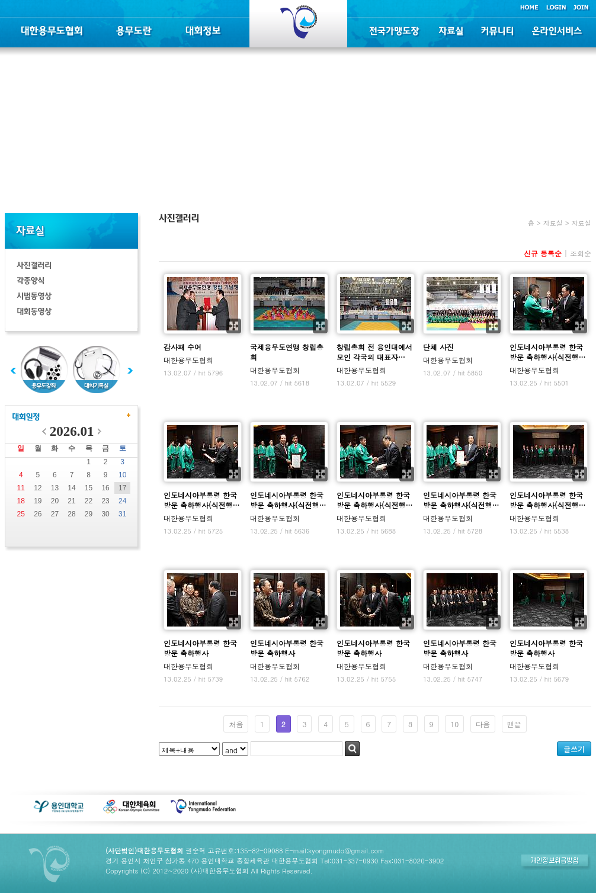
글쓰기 (574, 749)
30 (105, 514)
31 (122, 514)
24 (122, 501)
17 (122, 488)
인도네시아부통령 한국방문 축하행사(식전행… (548, 352)
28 (71, 514)
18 (21, 501)
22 (88, 501)
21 (71, 501)
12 (37, 488)
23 (105, 501)
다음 (483, 724)
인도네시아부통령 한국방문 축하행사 (200, 648)
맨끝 (514, 724)
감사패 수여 (182, 347)
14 (71, 488)
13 (55, 488)
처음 (236, 724)
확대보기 (233, 326)
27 (55, 514)
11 (21, 488)
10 (122, 475)
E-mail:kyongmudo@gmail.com (334, 850)
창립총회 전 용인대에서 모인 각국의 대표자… (374, 352)
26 (37, 514)
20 (55, 501)
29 (88, 514)
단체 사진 (438, 347)
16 (105, 488)
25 (21, 514)
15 (88, 488)
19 (37, 501)
